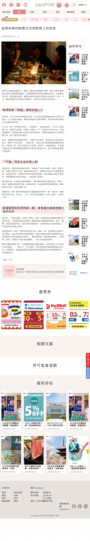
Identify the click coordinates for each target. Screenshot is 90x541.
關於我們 (35, 492)
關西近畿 (35, 19)
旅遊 (32, 11)
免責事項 (47, 492)
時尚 (58, 11)
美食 (45, 11)
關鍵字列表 (48, 500)
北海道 (56, 19)
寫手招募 (35, 495)
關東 (46, 19)
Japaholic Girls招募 (47, 496)
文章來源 (20, 269)
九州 (75, 19)
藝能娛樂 (71, 11)
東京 (24, 19)
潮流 (19, 11)
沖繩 (66, 19)
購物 (84, 11)
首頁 (4, 492)
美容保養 (6, 11)
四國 (84, 19)
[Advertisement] (79, 159)
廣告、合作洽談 (38, 500)
